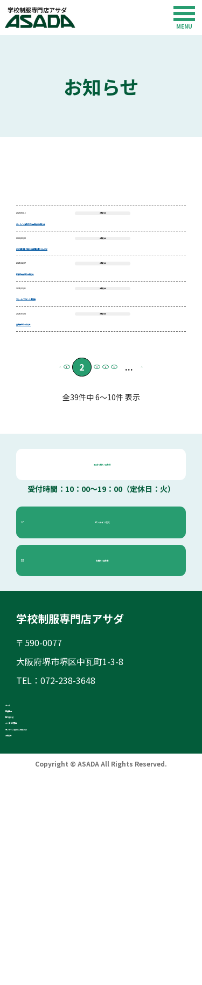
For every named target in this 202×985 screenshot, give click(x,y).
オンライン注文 (107, 647)
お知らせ (44, 937)
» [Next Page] (171, 492)
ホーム (40, 837)
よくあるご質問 (57, 897)
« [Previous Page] (30, 492)
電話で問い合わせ (107, 589)
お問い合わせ (107, 685)
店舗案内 (44, 857)
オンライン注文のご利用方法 (83, 917)
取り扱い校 (48, 877)
